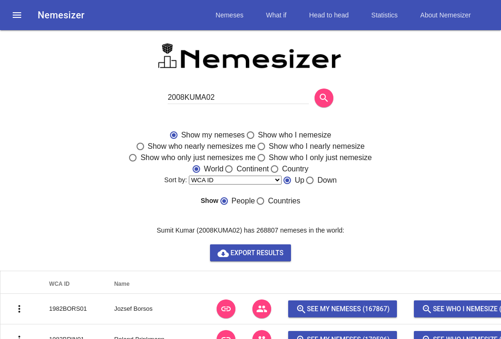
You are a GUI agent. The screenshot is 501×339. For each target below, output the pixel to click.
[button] (17, 15)
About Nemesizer (445, 15)
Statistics (385, 15)
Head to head (329, 15)
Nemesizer (61, 15)
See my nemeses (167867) (342, 308)
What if (276, 15)
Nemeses (229, 15)
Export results (250, 252)
